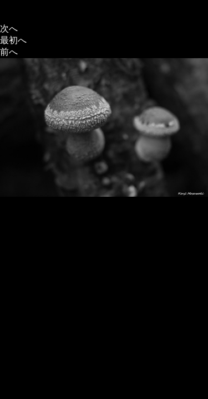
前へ (9, 52)
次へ (9, 28)
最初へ (13, 40)
